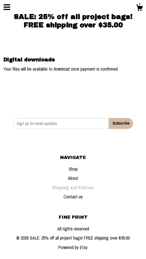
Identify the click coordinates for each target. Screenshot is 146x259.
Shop (73, 169)
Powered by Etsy (73, 247)
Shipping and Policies (73, 187)
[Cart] (139, 8)
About (73, 178)
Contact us (73, 197)
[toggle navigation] (6, 7)
